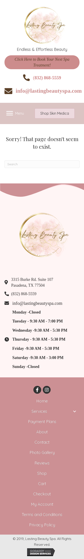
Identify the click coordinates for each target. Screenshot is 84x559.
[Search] (42, 164)
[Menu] (15, 113)
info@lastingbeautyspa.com (49, 91)
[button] (42, 62)
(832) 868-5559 (23, 294)
